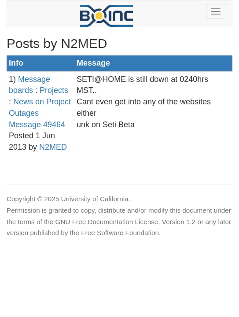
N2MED (53, 147)
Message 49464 (37, 124)
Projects (54, 90)
